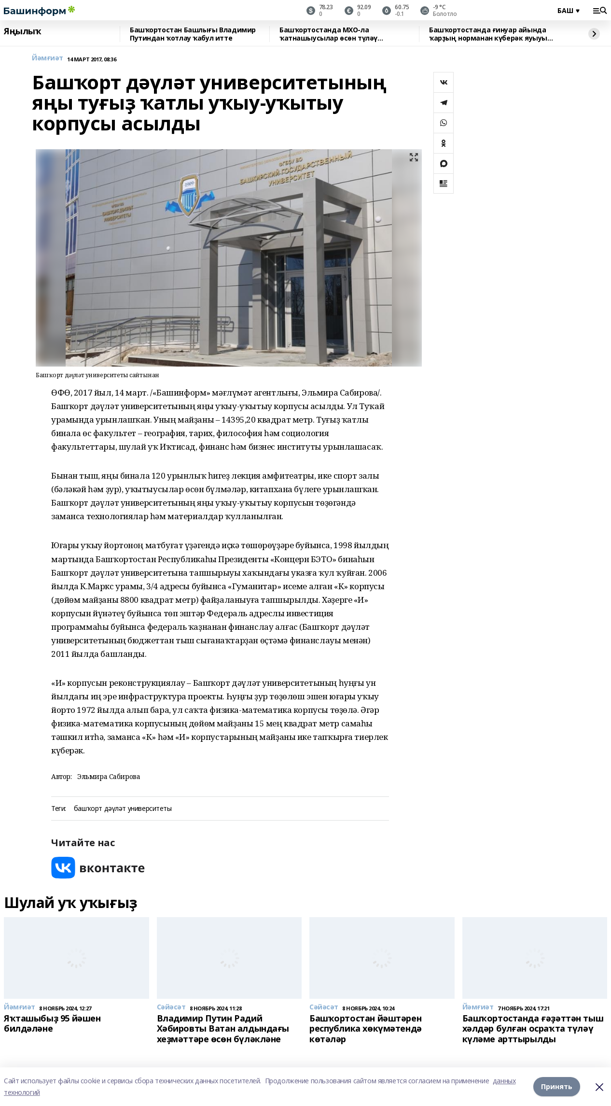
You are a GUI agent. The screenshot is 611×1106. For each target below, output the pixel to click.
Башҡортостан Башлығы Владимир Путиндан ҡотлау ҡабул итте (193, 34)
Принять (556, 1086)
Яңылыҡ (22, 31)
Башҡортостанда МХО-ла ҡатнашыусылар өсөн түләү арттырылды (328, 34)
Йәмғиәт (47, 58)
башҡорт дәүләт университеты (123, 809)
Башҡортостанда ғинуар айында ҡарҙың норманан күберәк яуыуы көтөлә (488, 34)
